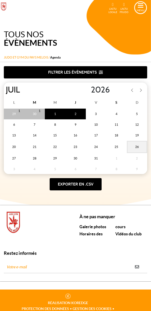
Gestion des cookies (92, 309)
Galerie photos (92, 226)
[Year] (87, 90)
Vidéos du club (128, 234)
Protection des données (45, 309)
